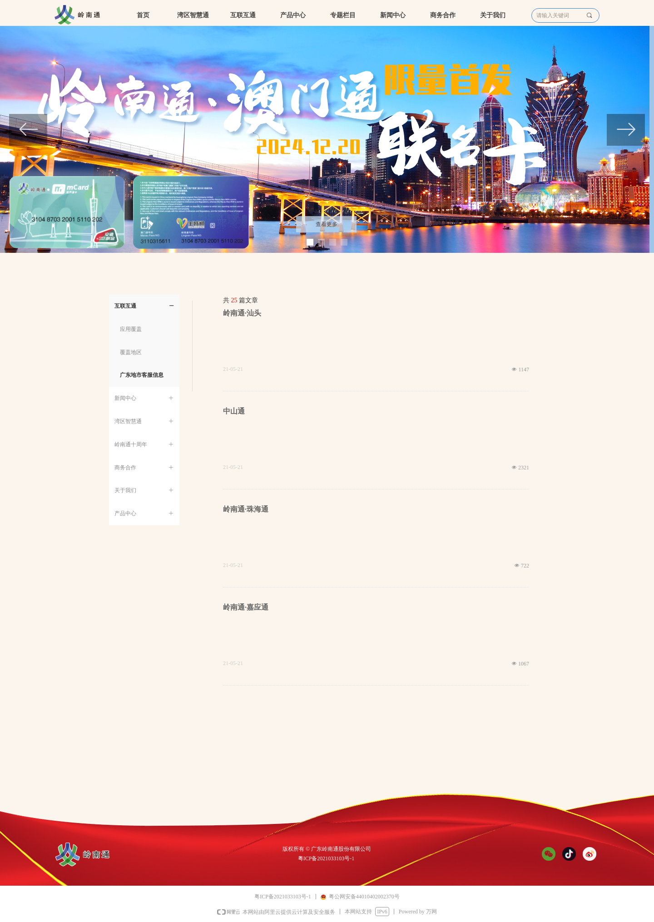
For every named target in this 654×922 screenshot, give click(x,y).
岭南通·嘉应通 (245, 607)
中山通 (234, 411)
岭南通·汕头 (242, 313)
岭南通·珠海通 (245, 509)
